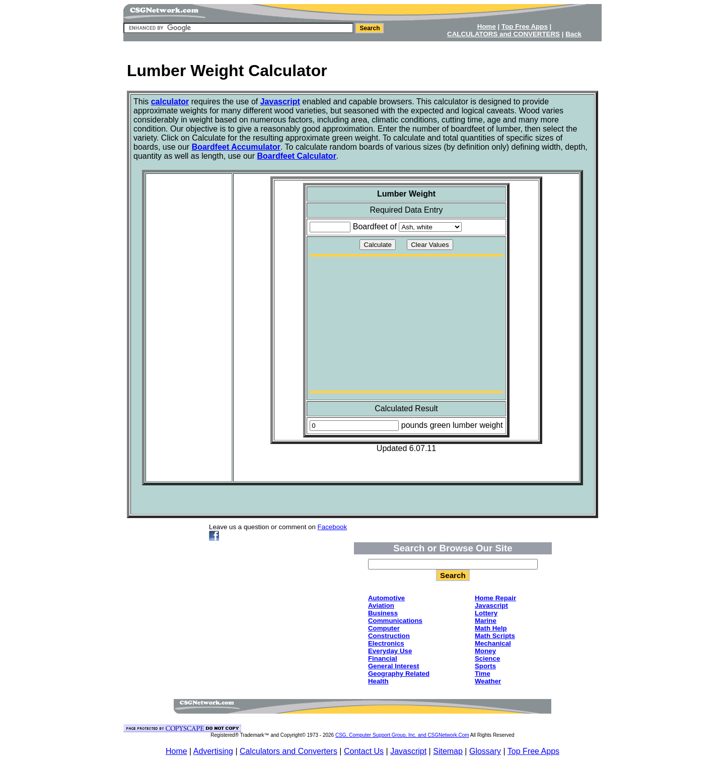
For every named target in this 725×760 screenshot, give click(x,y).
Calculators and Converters (288, 751)
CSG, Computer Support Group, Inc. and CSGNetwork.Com (402, 735)
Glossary (485, 751)
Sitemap (448, 751)
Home (176, 751)
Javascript (408, 751)
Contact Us (364, 751)
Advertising (213, 751)
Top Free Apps (533, 751)
